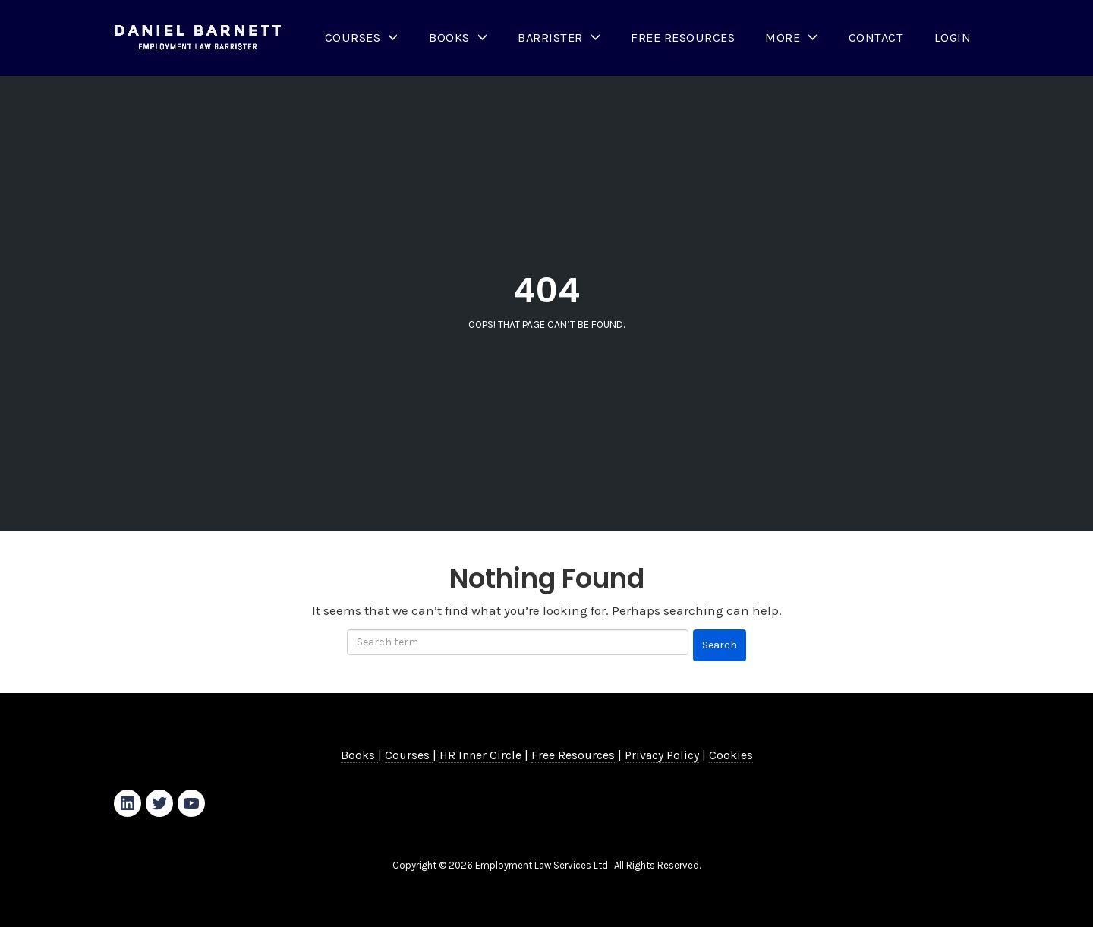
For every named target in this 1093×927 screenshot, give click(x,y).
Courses (353, 37)
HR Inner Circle (480, 755)
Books (449, 37)
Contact (876, 37)
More (782, 37)
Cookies (731, 755)
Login (953, 37)
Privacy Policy (662, 755)
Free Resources (683, 37)
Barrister (550, 37)
